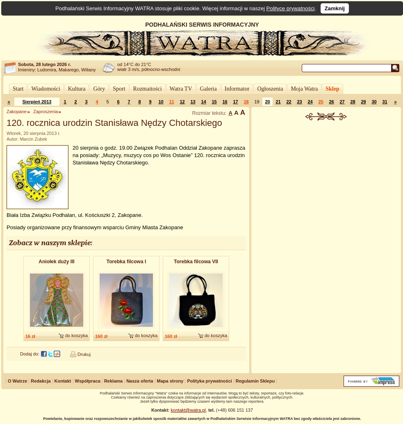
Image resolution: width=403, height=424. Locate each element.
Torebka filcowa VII (196, 261)
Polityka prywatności (209, 380)
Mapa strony (170, 380)
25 (320, 101)
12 (182, 101)
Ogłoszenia (270, 89)
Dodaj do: (29, 353)
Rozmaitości (147, 89)
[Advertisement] (326, 248)
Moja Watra (304, 89)
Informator (237, 89)
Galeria (208, 89)
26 (331, 101)
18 (246, 101)
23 (299, 101)
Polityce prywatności (290, 8)
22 (288, 101)
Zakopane (17, 111)
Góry (99, 89)
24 (309, 101)
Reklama (113, 380)
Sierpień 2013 (37, 101)
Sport (119, 89)
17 (235, 101)
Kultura (77, 89)
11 (171, 101)
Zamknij (335, 8)
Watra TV (181, 89)
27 (341, 101)
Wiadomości (45, 89)
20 (267, 101)
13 (192, 101)
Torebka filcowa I (126, 261)
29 (363, 101)
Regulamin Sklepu (255, 380)
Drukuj (84, 354)
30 (373, 101)
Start (18, 89)
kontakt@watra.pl (188, 410)
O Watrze (17, 380)
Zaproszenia (45, 111)
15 (214, 101)
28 (352, 101)
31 (384, 101)
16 (224, 101)
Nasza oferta (139, 380)
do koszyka (76, 335)
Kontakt (63, 380)
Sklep (332, 89)
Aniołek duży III (56, 261)
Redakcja (40, 380)
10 (160, 101)
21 (277, 101)
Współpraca (87, 380)
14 (203, 101)
